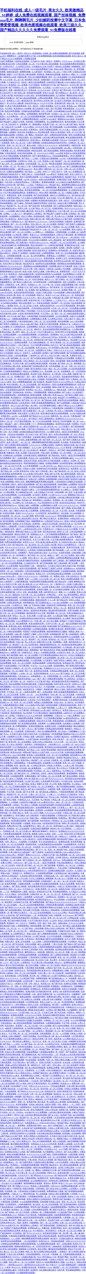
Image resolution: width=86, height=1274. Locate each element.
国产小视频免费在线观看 (53, 679)
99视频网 (72, 1041)
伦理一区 (50, 1060)
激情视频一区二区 (56, 193)
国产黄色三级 (20, 93)
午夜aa (72, 1162)
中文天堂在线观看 (54, 936)
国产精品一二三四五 (25, 185)
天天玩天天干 (24, 1175)
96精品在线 (75, 518)
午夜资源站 (19, 571)
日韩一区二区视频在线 (73, 171)
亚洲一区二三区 (35, 161)
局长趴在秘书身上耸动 (27, 379)
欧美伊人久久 (29, 542)
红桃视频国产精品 (22, 521)
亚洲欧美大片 (18, 1123)
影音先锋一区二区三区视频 (52, 1089)
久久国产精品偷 (32, 739)
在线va (37, 652)
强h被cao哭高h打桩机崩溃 (16, 1065)
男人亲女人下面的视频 (63, 411)
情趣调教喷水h (6, 282)
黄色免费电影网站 (7, 242)
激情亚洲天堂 (27, 101)
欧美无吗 (21, 132)
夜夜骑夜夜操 (69, 108)
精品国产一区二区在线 (60, 303)
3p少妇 (72, 413)
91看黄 (70, 581)
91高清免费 (45, 781)
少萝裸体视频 (61, 232)
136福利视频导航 (54, 282)
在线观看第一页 (67, 371)
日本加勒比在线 (28, 960)
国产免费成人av (62, 93)
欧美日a (24, 789)
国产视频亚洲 (80, 235)
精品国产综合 (71, 177)
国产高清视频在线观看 (76, 353)
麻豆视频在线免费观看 (73, 311)
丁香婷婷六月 (34, 355)
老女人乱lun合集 (44, 298)
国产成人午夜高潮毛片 (37, 789)
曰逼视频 (14, 768)
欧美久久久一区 (67, 295)
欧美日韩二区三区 (12, 148)
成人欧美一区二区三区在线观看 (70, 658)
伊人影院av (76, 784)
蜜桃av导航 (56, 387)
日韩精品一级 (22, 135)
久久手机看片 (64, 426)
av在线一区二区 (26, 673)
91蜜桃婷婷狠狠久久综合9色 (24, 697)
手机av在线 (78, 1094)
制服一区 (27, 605)
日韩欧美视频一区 (54, 676)
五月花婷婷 (61, 95)
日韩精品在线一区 (51, 876)
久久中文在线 (23, 1094)
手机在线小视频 (38, 605)
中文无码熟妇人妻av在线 (58, 348)
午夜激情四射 (18, 1028)
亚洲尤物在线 (10, 976)
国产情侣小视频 (72, 395)
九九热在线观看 (62, 316)
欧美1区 (42, 327)
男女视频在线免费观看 (49, 884)
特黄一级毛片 (64, 200)
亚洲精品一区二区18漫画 (61, 453)
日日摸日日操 (67, 781)
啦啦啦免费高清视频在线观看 (42, 581)
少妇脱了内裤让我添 (43, 292)
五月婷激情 (6, 1209)
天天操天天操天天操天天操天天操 (62, 566)
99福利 (81, 989)
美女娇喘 (65, 442)
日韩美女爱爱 (24, 1270)
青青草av (47, 1183)
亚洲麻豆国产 (20, 376)
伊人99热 (53, 784)
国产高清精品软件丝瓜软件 (38, 547)
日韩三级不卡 (57, 171)
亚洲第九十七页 (13, 101)
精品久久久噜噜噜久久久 (60, 195)
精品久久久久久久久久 (9, 978)
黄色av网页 (43, 193)
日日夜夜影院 (43, 334)
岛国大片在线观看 (77, 316)
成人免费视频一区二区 (65, 855)
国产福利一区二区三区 (33, 865)
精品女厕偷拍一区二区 (14, 1170)
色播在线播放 (31, 776)
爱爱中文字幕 (6, 739)
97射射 (8, 1267)
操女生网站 (42, 1249)
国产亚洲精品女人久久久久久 (48, 290)
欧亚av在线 (27, 271)
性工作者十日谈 (32, 434)
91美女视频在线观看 (39, 1209)
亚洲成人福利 (63, 174)
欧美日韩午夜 (34, 300)
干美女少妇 (11, 1254)
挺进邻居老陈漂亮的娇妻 (24, 292)
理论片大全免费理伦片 (67, 545)
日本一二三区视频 (7, 211)
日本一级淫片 (33, 106)
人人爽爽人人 (38, 232)
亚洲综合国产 (31, 731)
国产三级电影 (59, 560)
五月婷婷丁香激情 (40, 495)
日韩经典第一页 (46, 576)
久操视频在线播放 (65, 726)
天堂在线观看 (77, 200)
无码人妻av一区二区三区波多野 (51, 973)
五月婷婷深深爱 (40, 282)
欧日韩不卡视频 (69, 997)
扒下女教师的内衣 (22, 140)
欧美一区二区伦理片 (52, 376)
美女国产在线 (36, 374)
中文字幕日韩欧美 (40, 713)
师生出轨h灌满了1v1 (39, 245)
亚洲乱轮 (59, 445)
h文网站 (6, 214)
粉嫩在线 (11, 453)
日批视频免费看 (17, 776)
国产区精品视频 (56, 127)
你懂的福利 (46, 80)
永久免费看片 (79, 713)
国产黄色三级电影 (44, 697)
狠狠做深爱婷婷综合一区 (50, 644)
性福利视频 (62, 484)
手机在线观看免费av (60, 156)
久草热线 (50, 411)
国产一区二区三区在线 (67, 487)
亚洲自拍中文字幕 (48, 85)
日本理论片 (75, 970)
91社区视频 (65, 1131)
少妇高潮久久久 (54, 744)
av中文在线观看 (62, 1162)
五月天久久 (37, 1041)
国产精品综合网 (61, 1175)
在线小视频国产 (24, 447)
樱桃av (31, 135)
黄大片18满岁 (9, 849)
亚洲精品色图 (64, 842)
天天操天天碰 (48, 1012)
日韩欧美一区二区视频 (25, 290)
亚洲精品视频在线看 (56, 870)
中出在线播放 (59, 899)
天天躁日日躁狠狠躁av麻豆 (63, 458)
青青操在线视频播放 (45, 424)
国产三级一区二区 (32, 863)
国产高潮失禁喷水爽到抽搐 (74, 240)
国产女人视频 (6, 237)
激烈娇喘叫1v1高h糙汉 (32, 214)
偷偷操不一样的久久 (48, 450)
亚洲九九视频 (39, 271)
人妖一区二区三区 (50, 229)
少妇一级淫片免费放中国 (28, 426)
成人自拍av (62, 731)
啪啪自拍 (16, 595)
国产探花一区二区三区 (25, 350)
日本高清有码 (24, 403)
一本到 (60, 595)
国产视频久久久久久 (21, 1186)
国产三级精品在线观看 (63, 206)
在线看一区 (30, 1170)
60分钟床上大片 (51, 1149)
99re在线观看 (31, 1060)
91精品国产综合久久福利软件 (71, 934)
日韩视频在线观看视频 (30, 1165)
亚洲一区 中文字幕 (74, 132)
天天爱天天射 (34, 413)
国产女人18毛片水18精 (50, 355)
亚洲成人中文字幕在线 (21, 524)
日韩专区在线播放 (56, 221)
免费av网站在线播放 (23, 1167)
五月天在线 (51, 198)
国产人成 (50, 1096)
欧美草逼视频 (78, 87)
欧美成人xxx (5, 319)
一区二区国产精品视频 (21, 250)
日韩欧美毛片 (27, 652)
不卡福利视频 (49, 687)
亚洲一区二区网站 (7, 715)
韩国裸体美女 (13, 1107)
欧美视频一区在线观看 (71, 1133)
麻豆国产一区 (35, 868)
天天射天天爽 (18, 363)
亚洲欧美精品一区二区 (21, 279)
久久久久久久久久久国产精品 (13, 311)
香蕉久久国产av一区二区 (50, 1002)
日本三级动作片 (29, 839)
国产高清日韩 (34, 206)
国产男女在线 (65, 90)
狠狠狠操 (11, 1010)
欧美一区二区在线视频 (57, 77)
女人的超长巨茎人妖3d (68, 542)
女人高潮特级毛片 (18, 934)
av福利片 (65, 461)
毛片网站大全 (68, 771)
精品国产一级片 (11, 424)
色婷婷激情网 (71, 973)
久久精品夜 (17, 235)
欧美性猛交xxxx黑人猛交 (24, 95)
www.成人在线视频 (60, 602)
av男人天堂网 (9, 137)
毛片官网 (78, 524)
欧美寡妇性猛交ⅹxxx (8, 505)
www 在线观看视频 (9, 161)
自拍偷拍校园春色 (48, 235)
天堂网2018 (23, 161)
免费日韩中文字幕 (44, 642)
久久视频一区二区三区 (76, 1073)
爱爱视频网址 (20, 763)
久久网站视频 (78, 329)
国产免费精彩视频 (73, 560)
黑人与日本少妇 (30, 497)
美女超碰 (53, 363)
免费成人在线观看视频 (47, 479)
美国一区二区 (35, 537)
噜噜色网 (44, 1165)
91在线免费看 (71, 899)
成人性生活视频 (32, 965)
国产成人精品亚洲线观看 (26, 98)
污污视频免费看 (76, 1139)
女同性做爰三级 (48, 237)
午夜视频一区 (56, 1254)
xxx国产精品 (16, 500)
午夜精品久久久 (41, 185)
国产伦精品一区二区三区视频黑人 (69, 279)
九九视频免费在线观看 (46, 1244)
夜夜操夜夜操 (59, 116)
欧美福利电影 (52, 379)
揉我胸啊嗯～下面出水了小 (54, 715)
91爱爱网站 (38, 1149)
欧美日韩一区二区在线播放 (70, 337)
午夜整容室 (30, 1070)
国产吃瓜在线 (18, 944)
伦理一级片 (42, 923)
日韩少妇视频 (31, 944)
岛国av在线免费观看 (47, 179)
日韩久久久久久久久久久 (47, 145)
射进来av (29, 392)
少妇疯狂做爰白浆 (58, 547)
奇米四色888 (45, 821)
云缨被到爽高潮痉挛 (30, 119)
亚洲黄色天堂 (43, 1178)
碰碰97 (9, 74)
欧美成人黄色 (54, 587)
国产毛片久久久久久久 (54, 779)
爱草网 (40, 376)
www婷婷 (59, 153)
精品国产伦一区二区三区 (10, 187)
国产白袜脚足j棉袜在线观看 (42, 358)
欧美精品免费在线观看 (20, 374)
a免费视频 (35, 505)
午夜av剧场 (32, 1160)
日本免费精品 (6, 1081)
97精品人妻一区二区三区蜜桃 (63, 800)
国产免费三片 (32, 1062)
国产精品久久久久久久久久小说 (30, 1091)
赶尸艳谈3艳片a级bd (77, 815)
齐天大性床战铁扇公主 (48, 842)
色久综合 (79, 949)
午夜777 (3, 729)
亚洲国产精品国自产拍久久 (67, 757)
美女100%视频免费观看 (38, 77)
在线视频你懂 (55, 634)
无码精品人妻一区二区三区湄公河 (25, 450)
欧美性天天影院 (6, 355)
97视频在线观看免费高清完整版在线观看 (31, 1259)
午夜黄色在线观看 (22, 61)
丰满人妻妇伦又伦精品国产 (20, 852)
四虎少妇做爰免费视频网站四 (64, 384)
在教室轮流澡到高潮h (59, 135)
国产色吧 (66, 440)
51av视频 (50, 432)
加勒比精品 (63, 923)
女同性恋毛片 (9, 66)
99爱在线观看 (61, 277)
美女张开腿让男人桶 (77, 913)
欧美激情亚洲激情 (7, 936)
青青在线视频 (16, 823)
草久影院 (66, 1078)
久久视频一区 (73, 232)
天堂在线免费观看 (58, 1086)
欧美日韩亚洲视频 (12, 111)
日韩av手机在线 (51, 1110)
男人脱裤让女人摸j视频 (31, 999)
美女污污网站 (20, 114)
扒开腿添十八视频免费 (62, 697)
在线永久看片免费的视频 (67, 203)
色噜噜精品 (76, 66)
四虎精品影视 (21, 1010)
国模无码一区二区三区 (53, 169)
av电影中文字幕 (24, 476)
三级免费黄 (28, 897)
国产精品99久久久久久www (36, 221)
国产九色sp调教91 (71, 1152)
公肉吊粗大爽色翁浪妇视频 (53, 137)
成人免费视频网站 (20, 726)
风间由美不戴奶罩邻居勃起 (36, 203)
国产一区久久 (28, 729)
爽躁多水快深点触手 (75, 95)
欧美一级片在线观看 (71, 1228)
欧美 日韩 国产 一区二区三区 (19, 442)
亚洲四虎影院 (49, 258)
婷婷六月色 (20, 482)
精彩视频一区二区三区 (20, 358)
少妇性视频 (38, 928)
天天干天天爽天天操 (41, 539)
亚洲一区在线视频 (58, 361)
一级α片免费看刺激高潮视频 (12, 1060)
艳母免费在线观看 (19, 821)
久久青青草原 (41, 513)
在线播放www (31, 132)
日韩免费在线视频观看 (12, 834)
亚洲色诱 (36, 524)
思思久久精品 (60, 98)
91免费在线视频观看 (53, 1217)
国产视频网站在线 (29, 1054)
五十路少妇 (80, 516)
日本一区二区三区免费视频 (14, 613)
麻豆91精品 (20, 211)
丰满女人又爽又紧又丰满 (58, 1128)
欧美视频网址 (19, 739)
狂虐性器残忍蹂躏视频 (74, 752)
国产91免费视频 (63, 403)
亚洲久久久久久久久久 (25, 513)
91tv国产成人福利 (44, 616)
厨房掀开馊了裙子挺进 (43, 340)
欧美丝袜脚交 (65, 145)
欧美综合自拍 (16, 752)
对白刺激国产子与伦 (19, 1086)
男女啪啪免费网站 (60, 892)
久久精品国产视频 (60, 616)
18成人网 (65, 355)
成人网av (68, 148)
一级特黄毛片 (41, 566)
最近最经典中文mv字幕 (36, 613)
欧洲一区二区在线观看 (26, 295)
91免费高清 (25, 962)
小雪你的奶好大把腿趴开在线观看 (69, 482)
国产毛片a (4, 734)
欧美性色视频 (9, 513)
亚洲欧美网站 (58, 208)
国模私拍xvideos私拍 (66, 119)
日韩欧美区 (51, 595)
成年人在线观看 (44, 944)
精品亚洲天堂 (29, 263)
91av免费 (18, 127)
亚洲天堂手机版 (30, 461)
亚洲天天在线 (23, 219)
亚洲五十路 (57, 991)
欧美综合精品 (6, 332)
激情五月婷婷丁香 (22, 534)
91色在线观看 (12, 229)
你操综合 (36, 1057)
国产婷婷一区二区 (65, 363)
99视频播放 (34, 1223)
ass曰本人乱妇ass (31, 179)
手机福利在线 (18, 392)
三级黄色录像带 (30, 692)
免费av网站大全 (75, 708)
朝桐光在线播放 (66, 150)
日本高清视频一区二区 (25, 64)
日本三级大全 (24, 345)
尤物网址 (33, 923)
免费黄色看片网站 (54, 997)
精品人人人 (49, 279)
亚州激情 (68, 999)
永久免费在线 (12, 116)
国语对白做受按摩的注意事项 (69, 750)
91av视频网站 (72, 1010)
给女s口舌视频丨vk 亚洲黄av (67, 1188)
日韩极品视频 (51, 931)
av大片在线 (10, 807)
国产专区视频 (56, 108)
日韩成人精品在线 (36, 1104)
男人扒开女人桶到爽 (15, 103)
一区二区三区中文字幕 (12, 466)
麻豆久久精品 (60, 689)
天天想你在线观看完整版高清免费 (43, 487)
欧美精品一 (15, 1165)
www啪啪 (67, 1039)
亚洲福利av (53, 250)
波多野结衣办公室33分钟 (34, 1265)
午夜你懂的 (31, 311)
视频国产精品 (23, 650)
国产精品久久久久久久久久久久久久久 (62, 902)
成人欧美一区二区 (61, 1081)
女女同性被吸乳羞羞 (47, 405)
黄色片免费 (40, 516)
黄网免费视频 (74, 1125)
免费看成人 (51, 256)
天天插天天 (35, 61)
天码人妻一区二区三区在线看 (62, 694)
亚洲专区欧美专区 (16, 658)
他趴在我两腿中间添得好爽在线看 (39, 261)
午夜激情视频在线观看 (76, 158)
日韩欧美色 (10, 284)
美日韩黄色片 (51, 1230)
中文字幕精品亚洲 (20, 747)
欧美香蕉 (13, 721)
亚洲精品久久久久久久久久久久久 (28, 258)
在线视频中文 (9, 815)
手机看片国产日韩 (76, 768)
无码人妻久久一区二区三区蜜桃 (43, 224)
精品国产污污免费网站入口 (69, 397)
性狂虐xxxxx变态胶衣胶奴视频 (72, 1054)
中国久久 (61, 886)
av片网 (16, 471)
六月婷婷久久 (17, 605)
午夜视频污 (36, 182)
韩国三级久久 (27, 174)
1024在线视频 (58, 292)
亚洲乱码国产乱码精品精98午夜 (38, 227)
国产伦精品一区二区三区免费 (72, 673)
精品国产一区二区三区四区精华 (68, 161)
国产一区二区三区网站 (20, 224)
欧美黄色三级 (52, 836)
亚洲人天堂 (75, 589)
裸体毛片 (38, 329)
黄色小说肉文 (77, 229)
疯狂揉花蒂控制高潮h (57, 610)
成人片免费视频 (32, 510)
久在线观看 (19, 731)
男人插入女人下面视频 (64, 216)
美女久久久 (16, 1267)
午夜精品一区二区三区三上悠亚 (56, 1020)
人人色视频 (13, 802)
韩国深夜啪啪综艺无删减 (34, 463)
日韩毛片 (55, 90)
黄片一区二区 (27, 1149)
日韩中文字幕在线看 (65, 235)
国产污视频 (66, 508)
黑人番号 (16, 332)
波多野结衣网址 (13, 198)
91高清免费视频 (10, 287)
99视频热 (13, 132)
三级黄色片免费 (21, 300)
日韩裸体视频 (78, 447)
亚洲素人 (7, 886)
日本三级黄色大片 (23, 1141)
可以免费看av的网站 (77, 308)
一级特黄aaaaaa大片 (24, 169)
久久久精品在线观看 (54, 148)
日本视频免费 (6, 805)
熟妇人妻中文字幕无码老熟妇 (12, 965)
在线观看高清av (35, 87)
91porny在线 (5, 605)
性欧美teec (66, 74)
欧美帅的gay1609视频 (23, 108)
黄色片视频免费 (37, 1110)
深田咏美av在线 (9, 77)
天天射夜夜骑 (22, 537)
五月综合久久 (28, 889)
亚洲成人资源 (15, 437)
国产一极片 (32, 376)
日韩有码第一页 (79, 148)
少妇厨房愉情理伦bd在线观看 (50, 844)
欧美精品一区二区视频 (18, 85)
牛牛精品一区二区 (14, 692)
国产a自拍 (34, 287)
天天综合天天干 (17, 261)
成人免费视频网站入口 (44, 1018)
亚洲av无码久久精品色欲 (42, 742)
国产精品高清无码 (47, 650)
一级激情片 (56, 1146)
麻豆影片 (4, 90)
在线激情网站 (59, 666)
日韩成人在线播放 (72, 1089)
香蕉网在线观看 (23, 150)
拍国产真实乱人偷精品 (63, 660)
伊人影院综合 (11, 219)
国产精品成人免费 (49, 400)
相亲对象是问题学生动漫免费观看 (55, 413)
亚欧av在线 (31, 934)
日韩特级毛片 (21, 550)
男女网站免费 (44, 132)
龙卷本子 (15, 253)
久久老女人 (71, 1262)
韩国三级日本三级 (37, 219)
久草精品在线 (35, 237)
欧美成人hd (27, 500)
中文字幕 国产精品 (43, 681)
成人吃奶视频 (35, 137)
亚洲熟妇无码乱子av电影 (15, 1152)
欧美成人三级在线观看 (36, 755)
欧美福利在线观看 (34, 93)
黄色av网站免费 (11, 810)
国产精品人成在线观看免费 (74, 926)
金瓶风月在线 (69, 445)
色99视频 (66, 269)
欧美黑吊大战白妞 (77, 479)
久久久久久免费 (46, 666)
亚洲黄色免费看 (21, 342)
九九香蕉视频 (36, 660)
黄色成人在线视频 (63, 66)
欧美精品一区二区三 (52, 72)
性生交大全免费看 (75, 277)
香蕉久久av (34, 235)
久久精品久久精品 (75, 256)
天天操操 (36, 800)
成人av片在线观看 (63, 1036)
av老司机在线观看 (36, 747)
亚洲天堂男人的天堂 (62, 684)
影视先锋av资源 (15, 626)
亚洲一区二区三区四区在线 (71, 1223)
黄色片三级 (19, 1115)
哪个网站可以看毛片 (48, 518)
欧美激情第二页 (65, 250)
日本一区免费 (47, 111)
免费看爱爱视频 (17, 1068)
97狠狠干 (17, 119)
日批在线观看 (40, 174)
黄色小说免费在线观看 (29, 177)
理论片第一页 (9, 1196)
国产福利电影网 (77, 426)
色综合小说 (19, 227)
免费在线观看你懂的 (13, 542)
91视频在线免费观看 (27, 721)
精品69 (82, 542)
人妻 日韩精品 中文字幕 (44, 492)
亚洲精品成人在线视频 (12, 455)
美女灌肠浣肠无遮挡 (13, 897)
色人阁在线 (45, 800)
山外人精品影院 (55, 240)
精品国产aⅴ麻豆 (28, 489)
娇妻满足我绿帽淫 (45, 608)
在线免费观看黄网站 (58, 1207)
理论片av (58, 962)
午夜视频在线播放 (46, 1052)
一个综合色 (34, 1081)
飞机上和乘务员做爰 (19, 240)
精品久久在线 (32, 907)
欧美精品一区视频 (78, 1181)
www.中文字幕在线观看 (65, 306)
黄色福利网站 (6, 308)
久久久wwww (34, 445)
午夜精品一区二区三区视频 (63, 227)
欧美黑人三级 (48, 161)
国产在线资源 (67, 1031)
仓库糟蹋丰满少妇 (77, 736)
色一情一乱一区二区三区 (50, 894)
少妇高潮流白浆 (6, 518)
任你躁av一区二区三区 (60, 114)
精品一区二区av (15, 889)
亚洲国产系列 (64, 379)
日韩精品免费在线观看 (59, 671)
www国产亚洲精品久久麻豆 (61, 976)
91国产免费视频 (6, 61)
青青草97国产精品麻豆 (62, 1199)
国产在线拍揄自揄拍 (13, 910)
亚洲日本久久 (44, 1241)
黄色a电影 (80, 306)
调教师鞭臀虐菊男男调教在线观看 (46, 442)
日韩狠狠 (41, 379)
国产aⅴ (10, 119)
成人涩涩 (69, 492)
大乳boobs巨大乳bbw (49, 337)
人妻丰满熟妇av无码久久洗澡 (26, 1004)
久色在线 (55, 80)
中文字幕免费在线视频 (52, 718)
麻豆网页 (8, 902)
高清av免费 (78, 781)
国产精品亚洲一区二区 (64, 471)
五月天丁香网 (70, 939)
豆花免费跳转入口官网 (72, 274)
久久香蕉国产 (37, 72)
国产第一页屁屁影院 (70, 634)
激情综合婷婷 (73, 1209)
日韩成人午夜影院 (54, 765)
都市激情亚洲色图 (32, 313)
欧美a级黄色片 (54, 513)
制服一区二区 (71, 952)
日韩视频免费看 (28, 387)
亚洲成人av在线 (67, 537)
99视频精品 (49, 232)
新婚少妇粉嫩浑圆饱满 (76, 361)
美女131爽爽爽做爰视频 (22, 382)
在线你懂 (41, 952)
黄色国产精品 (63, 1123)
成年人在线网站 (69, 282)
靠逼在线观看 (22, 487)
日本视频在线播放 (27, 600)
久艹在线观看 (71, 978)
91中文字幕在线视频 (11, 949)
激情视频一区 (79, 363)
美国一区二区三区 (24, 847)
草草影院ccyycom (45, 1267)
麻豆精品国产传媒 (7, 926)
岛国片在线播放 (47, 106)
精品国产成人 (55, 185)
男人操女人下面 (24, 166)
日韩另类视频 (23, 976)
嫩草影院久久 (31, 952)
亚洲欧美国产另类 (64, 179)
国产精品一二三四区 (30, 158)
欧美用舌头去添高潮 (62, 261)
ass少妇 (62, 158)
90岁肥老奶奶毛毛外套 (51, 823)
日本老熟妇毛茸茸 (76, 700)
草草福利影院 (75, 442)
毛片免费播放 (6, 458)
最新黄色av (57, 771)
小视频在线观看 (24, 884)
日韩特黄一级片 (47, 471)
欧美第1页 (13, 274)
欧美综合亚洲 (35, 408)
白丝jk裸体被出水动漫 (63, 111)
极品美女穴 (54, 1165)
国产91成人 (80, 300)
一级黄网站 (21, 1125)
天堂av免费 (31, 616)
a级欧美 (8, 1028)
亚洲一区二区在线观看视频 (67, 253)
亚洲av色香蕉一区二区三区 (46, 889)
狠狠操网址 (37, 124)
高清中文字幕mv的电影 (26, 1131)
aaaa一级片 (37, 679)
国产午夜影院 (38, 852)
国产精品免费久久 (61, 340)
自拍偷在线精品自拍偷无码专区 (54, 143)
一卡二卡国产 (75, 1104)
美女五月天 (40, 211)
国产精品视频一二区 (61, 550)
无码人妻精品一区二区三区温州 (36, 361)
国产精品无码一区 (20, 545)
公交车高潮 (77, 574)
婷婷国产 (61, 224)
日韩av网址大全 (52, 271)
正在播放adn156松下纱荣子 (43, 66)
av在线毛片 (61, 652)
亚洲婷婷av (63, 818)
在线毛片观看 (64, 479)
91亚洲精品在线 (60, 873)
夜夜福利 (39, 1139)
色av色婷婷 (27, 713)
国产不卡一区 (41, 849)
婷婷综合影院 (37, 150)
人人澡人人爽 (68, 765)
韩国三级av (78, 206)
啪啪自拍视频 (80, 1117)
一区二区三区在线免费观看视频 (32, 116)
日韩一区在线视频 (59, 1196)
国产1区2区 (15, 962)
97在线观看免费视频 (44, 873)
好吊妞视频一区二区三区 (74, 287)
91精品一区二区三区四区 (50, 965)
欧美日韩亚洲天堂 (40, 250)
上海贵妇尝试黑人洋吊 (32, 529)
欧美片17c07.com (53, 295)
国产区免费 (73, 563)
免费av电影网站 (64, 784)
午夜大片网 (67, 72)
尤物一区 (18, 986)
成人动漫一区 (11, 379)
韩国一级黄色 (23, 1223)
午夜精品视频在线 (39, 166)
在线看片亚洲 (35, 253)
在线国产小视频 (16, 277)
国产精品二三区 (33, 750)
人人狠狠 (23, 558)
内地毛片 (30, 681)
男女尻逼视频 (75, 1123)
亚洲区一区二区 (10, 166)
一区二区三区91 (71, 742)
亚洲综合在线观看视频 (51, 989)
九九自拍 (53, 920)
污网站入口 (63, 836)
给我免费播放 (32, 1052)
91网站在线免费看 (73, 292)
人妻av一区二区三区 (37, 794)
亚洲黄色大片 (60, 1096)
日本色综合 (29, 939)
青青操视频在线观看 (65, 516)
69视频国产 (23, 553)
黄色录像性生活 (21, 479)
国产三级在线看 (60, 563)
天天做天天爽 (79, 61)
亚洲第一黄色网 (65, 248)
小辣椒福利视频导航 (13, 1217)
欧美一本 (52, 849)
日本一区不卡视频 (10, 432)
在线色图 (29, 122)
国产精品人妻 (6, 471)
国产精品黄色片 (44, 384)
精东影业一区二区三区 (23, 329)
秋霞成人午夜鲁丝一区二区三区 (18, 668)
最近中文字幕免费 (65, 266)
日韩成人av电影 (29, 468)
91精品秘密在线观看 (8, 1175)
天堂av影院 (62, 868)
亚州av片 (18, 353)
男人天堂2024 (62, 237)
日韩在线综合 (29, 574)
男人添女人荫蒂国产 (15, 744)
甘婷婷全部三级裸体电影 (56, 605)
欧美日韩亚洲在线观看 (47, 1236)
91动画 (21, 313)
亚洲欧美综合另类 (7, 64)
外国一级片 (34, 471)
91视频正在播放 (72, 193)
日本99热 (8, 182)
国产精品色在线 (49, 531)
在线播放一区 (25, 124)
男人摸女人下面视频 (15, 579)
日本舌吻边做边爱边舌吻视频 (59, 574)
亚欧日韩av (25, 760)
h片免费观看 (32, 1007)
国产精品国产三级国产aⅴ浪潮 (12, 122)
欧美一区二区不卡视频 (72, 763)
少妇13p (71, 300)
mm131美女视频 (77, 321)
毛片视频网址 (48, 1152)
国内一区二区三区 (29, 332)
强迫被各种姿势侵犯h (71, 376)
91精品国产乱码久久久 (54, 521)
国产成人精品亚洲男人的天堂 (70, 476)
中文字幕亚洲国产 (44, 700)
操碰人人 (51, 555)
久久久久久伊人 (30, 298)
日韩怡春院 (27, 437)
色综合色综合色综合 (67, 503)
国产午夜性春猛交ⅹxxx (42, 156)
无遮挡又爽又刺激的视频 (21, 629)
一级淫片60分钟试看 (49, 524)
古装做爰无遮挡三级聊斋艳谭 (45, 437)
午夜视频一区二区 (8, 150)
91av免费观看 (63, 847)
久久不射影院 (16, 689)
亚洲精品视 (66, 894)
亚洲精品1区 (51, 897)
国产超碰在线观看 (47, 1225)
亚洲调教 (52, 266)
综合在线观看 (77, 303)
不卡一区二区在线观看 (25, 348)
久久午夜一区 (48, 284)
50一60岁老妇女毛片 (62, 994)
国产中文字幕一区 (30, 792)
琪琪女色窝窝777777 (28, 424)
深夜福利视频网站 (18, 1007)
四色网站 (70, 116)
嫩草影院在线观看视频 (57, 1249)
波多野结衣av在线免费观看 (24, 589)
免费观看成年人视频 (19, 892)
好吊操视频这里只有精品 (13, 190)
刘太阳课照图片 (68, 1002)
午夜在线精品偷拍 (25, 321)
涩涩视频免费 (16, 637)
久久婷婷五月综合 (23, 66)
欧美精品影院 (39, 216)
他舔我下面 (77, 374)
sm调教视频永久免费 (38, 319)
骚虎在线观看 (36, 395)
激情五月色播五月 (7, 98)
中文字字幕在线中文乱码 (38, 920)
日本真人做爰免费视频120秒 (66, 284)
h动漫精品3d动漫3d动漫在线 (35, 397)
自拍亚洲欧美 (45, 458)
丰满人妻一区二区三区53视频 (46, 621)
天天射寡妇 (5, 768)
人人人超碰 (36, 941)
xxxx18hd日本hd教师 (49, 248)
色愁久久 (75, 114)
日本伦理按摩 (23, 894)
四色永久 (66, 857)
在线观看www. (50, 390)
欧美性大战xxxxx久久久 (39, 242)
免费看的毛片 (32, 193)
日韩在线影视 (11, 153)
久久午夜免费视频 (30, 466)
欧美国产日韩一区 (50, 124)
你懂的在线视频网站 (15, 171)
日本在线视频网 (76, 531)
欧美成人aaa (27, 1230)
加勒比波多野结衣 (47, 306)
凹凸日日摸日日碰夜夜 (38, 240)
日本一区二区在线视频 (57, 1157)
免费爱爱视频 (51, 187)
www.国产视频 (28, 516)
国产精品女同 (76, 298)
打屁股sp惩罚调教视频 (49, 158)
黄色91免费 (10, 550)
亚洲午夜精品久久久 (51, 447)
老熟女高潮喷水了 (49, 868)
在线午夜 (20, 865)
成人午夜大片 (52, 1265)
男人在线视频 (42, 1194)
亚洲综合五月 (64, 468)
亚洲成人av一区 (34, 284)
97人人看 (52, 600)
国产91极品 (19, 203)
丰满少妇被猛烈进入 (75, 613)
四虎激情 (38, 718)
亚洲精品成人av (34, 1228)
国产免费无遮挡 (26, 1162)
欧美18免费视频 (7, 482)
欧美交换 (27, 834)
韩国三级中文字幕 (52, 474)
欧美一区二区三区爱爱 (21, 663)
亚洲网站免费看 (70, 962)
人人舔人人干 (17, 214)
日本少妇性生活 (72, 576)
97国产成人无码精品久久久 (38, 429)
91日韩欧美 (72, 941)
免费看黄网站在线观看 (24, 899)
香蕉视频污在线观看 (50, 140)
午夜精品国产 (76, 416)
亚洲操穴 (57, 61)
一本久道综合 (74, 237)
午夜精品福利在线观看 (54, 729)
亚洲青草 (34, 1270)
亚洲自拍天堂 (50, 1091)
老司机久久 (57, 710)
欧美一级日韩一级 (22, 765)
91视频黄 (27, 823)
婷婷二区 (29, 1252)
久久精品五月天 (13, 82)
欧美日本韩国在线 (54, 327)
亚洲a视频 (44, 1202)
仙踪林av (58, 269)
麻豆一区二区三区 (63, 802)
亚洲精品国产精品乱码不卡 (30, 229)
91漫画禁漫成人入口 (8, 1215)
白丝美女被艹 (39, 897)
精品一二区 (78, 660)
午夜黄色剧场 (72, 1107)
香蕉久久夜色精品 (58, 132)
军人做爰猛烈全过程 (31, 248)
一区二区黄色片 (38, 1031)
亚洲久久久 (76, 684)
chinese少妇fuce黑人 (8, 576)
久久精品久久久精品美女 (67, 794)
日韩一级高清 (39, 269)
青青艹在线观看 (47, 857)
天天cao (10, 114)
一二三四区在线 (49, 768)
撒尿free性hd (19, 510)
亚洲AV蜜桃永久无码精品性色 (36, 1136)
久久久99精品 (28, 127)
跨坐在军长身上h (32, 103)
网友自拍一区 (70, 69)
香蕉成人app (72, 106)
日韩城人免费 (29, 736)
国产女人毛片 (54, 1115)
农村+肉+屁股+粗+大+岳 (28, 584)
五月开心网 (74, 85)
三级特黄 (5, 1133)
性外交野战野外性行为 (37, 870)
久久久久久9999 (44, 90)
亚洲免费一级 (11, 1191)
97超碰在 (80, 865)
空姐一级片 (52, 923)
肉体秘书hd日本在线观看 (47, 468)
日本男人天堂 (6, 545)
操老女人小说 (73, 1196)
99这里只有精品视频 (41, 1107)
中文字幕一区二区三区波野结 (33, 595)
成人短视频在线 (34, 768)
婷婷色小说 (55, 828)
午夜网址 (75, 424)
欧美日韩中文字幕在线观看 (66, 332)
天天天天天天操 (42, 127)
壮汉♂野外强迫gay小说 (47, 1257)
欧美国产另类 (57, 311)
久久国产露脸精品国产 (67, 1265)
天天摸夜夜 (33, 842)
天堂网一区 (75, 461)
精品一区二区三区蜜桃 (28, 655)
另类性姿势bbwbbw (8, 1223)
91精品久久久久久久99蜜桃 (66, 529)
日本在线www (31, 503)
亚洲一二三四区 (31, 579)
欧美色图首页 (46, 739)
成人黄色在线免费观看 (22, 1023)
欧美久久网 (23, 208)
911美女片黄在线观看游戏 (16, 106)
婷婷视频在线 (24, 395)
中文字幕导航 (24, 666)
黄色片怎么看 (48, 93)
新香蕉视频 (40, 968)
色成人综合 (59, 702)
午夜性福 (50, 269)
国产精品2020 (79, 860)
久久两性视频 (12, 566)
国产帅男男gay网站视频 (62, 526)
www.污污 (79, 458)
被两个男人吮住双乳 (70, 823)
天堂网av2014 (5, 755)
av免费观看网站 (6, 227)
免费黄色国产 (65, 271)
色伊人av (57, 860)
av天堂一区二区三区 (59, 308)
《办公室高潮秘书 (41, 694)
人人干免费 (40, 1070)
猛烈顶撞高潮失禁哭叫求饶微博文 (66, 681)
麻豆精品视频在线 (58, 1107)
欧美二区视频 (21, 453)
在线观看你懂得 (39, 997)
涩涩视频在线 (6, 363)
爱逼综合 (47, 374)
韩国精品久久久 (37, 534)
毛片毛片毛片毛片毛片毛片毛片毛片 (27, 687)
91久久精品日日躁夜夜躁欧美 (52, 177)
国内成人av (44, 287)
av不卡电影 (70, 981)
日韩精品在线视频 (44, 550)
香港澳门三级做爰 (65, 1144)
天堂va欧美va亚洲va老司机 (46, 542)
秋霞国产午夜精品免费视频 (34, 631)
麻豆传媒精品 (79, 726)
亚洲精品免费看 (53, 1068)
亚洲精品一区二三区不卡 (17, 923)
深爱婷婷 (69, 221)
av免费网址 (72, 484)
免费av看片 (47, 395)
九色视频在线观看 (68, 571)
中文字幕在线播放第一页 (39, 342)
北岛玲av (70, 870)
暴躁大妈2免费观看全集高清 (15, 700)
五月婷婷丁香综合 (22, 610)
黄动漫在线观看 (11, 597)
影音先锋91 (71, 687)
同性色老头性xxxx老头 (10, 1075)
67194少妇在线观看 (44, 421)
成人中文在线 (22, 878)
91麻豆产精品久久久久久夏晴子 (70, 405)
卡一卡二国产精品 (22, 784)
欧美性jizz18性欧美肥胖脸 (75, 153)
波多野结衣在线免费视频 (45, 263)
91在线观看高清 (70, 844)
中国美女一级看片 (74, 1012)
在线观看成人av (31, 1123)
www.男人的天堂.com (57, 166)
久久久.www (67, 61)
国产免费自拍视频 (58, 353)
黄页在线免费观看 (65, 187)
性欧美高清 (36, 476)
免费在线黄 (12, 195)
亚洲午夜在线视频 (48, 750)
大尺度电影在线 (32, 1002)
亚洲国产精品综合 (61, 736)
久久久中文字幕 (47, 103)
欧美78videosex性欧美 (76, 1015)
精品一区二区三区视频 (57, 369)
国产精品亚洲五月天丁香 (29, 597)
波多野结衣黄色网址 (39, 610)
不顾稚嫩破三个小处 (76, 731)
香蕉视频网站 (72, 773)
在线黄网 (42, 723)
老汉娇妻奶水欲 (44, 1146)
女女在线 (67, 1062)
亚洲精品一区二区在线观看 (18, 828)
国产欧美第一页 (56, 287)
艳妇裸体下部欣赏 (32, 80)
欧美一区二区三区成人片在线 (26, 306)
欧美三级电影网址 (46, 419)
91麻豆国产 (40, 736)
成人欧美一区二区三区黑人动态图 (43, 545)
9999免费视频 (56, 734)
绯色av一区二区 (6, 421)
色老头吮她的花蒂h (26, 274)
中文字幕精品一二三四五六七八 (54, 300)
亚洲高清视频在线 (41, 673)
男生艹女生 (15, 760)
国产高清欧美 (39, 382)
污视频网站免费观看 (32, 277)
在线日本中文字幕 (44, 721)
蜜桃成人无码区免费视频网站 (12, 991)
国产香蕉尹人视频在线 (75, 224)
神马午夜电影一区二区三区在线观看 (65, 342)
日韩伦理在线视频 (32, 571)
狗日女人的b (54, 797)
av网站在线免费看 (45, 98)
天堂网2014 (35, 337)
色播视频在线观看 (7, 169)
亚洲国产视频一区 (69, 290)
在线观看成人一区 (7, 290)
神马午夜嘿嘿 (76, 156)
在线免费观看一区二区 (49, 1033)
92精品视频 (59, 492)
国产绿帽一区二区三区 (52, 926)
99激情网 (52, 789)
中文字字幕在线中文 (45, 332)
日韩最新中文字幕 (14, 736)
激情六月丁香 (63, 531)
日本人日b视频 (45, 1026)
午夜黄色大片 (48, 529)
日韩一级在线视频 (30, 592)
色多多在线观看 (43, 303)
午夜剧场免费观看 (37, 148)
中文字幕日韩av (15, 839)
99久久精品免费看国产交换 (41, 69)
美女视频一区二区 (52, 371)
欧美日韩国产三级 (27, 566)
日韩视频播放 (32, 114)
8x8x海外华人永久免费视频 (36, 1112)
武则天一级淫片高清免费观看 (33, 82)
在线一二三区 (58, 834)
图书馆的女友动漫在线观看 (56, 747)
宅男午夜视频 (73, 610)
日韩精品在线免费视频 (30, 111)
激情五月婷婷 (10, 537)
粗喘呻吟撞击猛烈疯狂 (52, 647)
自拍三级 (20, 642)
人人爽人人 (51, 794)
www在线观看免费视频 (27, 334)
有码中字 (81, 503)
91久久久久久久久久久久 (68, 505)
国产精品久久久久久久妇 (39, 416)
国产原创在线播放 (51, 150)
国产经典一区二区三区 (31, 400)
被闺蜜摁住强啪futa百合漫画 (74, 185)
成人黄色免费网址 (38, 256)
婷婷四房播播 (36, 926)
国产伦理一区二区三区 (63, 968)
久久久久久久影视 (76, 923)
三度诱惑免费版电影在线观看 (67, 558)
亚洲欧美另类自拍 (21, 237)
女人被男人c (66, 489)
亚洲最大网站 (6, 660)
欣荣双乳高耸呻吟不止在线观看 (48, 274)
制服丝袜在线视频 (53, 74)
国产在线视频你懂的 (38, 1128)
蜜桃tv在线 (5, 873)
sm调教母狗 (5, 408)
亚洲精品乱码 (67, 986)
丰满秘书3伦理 (76, 355)
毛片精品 (9, 108)
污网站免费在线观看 (24, 771)
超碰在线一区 (50, 1139)
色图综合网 (22, 77)
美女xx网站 (38, 169)
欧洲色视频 (52, 626)
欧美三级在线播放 (10, 618)
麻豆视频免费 (22, 623)
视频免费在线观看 (12, 1157)
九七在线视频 (65, 229)
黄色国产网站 (45, 1049)
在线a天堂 (9, 127)
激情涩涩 (71, 608)
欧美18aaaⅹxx (41, 348)
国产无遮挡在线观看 (41, 986)
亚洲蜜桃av (54, 334)
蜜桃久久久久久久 (33, 855)
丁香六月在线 (57, 944)
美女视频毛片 (16, 397)
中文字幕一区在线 (67, 510)
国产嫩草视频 (60, 1010)
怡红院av (32, 892)
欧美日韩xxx (35, 140)
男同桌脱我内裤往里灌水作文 (39, 970)
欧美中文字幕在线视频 (49, 324)
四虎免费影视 (78, 999)
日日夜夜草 (10, 350)
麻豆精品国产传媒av (65, 839)
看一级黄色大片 (34, 1065)
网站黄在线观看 (55, 164)
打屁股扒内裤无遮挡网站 (44, 1162)
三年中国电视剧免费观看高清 (48, 489)
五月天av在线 (60, 106)
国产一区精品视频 (20, 458)
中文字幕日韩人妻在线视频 (47, 64)
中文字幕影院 (34, 85)
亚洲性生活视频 (70, 983)
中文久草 (61, 198)
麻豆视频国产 (6, 279)
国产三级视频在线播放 (76, 166)
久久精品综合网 (48, 277)
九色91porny (18, 863)
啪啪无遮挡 (73, 437)
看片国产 (56, 1004)
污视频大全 (75, 440)
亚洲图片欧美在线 (56, 629)
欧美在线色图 (63, 1173)
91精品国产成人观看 (60, 298)
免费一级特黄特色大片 (18, 90)
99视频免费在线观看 (33, 658)
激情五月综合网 (28, 1139)
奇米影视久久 (31, 608)
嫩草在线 (30, 211)
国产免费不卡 (14, 1149)
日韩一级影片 (63, 1104)
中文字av (34, 666)
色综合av (3, 870)
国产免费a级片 (22, 242)
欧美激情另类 (25, 156)
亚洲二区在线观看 (25, 195)
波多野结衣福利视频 (71, 991)
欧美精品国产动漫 (45, 915)
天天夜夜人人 (63, 807)
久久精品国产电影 (27, 978)
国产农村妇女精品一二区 (26, 915)
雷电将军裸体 (70, 629)
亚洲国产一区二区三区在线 (27, 1026)
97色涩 (3, 789)
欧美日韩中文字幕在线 (12, 263)
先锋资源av (33, 129)
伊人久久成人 (65, 129)
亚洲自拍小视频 (23, 200)
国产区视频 (27, 411)
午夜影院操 (5, 1202)
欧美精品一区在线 (39, 918)
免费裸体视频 (25, 72)
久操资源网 (36, 353)
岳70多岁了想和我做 (62, 101)
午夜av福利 (45, 453)
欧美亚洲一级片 (42, 135)
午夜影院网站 (31, 1178)
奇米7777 (46, 171)
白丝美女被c (37, 668)
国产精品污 (33, 419)
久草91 (19, 592)
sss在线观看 (23, 416)
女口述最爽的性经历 (55, 122)
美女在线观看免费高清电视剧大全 (57, 329)
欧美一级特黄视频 (14, 298)
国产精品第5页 (25, 539)
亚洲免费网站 (32, 327)
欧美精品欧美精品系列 (48, 200)
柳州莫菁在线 (44, 114)
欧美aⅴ (33, 784)
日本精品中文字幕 (21, 902)
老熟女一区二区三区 (31, 857)
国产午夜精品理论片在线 (26, 947)
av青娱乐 (16, 805)
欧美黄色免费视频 (32, 190)
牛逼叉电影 (78, 492)
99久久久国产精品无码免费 (71, 334)
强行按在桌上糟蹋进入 (48, 792)
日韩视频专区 (68, 936)
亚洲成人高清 (54, 1202)
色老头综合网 (34, 453)
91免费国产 (62, 256)
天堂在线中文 (74, 140)
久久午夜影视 (66, 447)
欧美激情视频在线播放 (45, 95)
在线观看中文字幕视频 (73, 408)
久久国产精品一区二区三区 (40, 208)
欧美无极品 (20, 815)
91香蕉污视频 (14, 489)
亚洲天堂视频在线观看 (48, 129)
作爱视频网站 (40, 122)
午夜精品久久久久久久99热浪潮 (29, 715)
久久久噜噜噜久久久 (24, 621)
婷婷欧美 (41, 74)
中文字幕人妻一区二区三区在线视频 (24, 1033)
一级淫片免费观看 (48, 863)
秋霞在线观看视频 (14, 647)
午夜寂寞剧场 (58, 408)
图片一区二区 (60, 313)
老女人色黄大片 (76, 174)
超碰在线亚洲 (12, 72)
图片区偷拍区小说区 (41, 108)
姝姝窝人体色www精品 (41, 834)
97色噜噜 (25, 148)
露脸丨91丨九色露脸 (67, 592)
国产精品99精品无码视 (17, 920)
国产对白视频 (80, 1057)
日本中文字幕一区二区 (55, 623)
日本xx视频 (67, 374)
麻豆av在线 (31, 145)
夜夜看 (71, 639)
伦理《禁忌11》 (11, 842)
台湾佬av (49, 1010)
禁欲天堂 (78, 1031)
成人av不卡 (5, 450)
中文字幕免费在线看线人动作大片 (44, 345)
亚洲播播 (4, 852)
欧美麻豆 (21, 1254)
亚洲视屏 (24, 253)
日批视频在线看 (11, 600)
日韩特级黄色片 (40, 744)
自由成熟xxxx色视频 (71, 723)
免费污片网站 (6, 863)
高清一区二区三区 (18, 143)
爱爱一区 (50, 216)
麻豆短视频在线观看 (74, 137)
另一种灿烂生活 (79, 1199)
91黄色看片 (66, 597)
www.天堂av (61, 687)
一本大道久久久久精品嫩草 (11, 1183)
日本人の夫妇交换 (7, 915)
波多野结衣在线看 (63, 424)
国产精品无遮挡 (22, 137)
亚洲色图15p (21, 555)
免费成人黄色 (59, 576)
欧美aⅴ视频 (77, 508)
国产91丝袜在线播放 (8, 666)
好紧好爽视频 (65, 80)
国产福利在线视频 (50, 476)
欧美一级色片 (47, 61)
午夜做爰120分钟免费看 (65, 358)
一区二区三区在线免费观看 (33, 187)
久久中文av (53, 553)
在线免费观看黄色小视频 (13, 705)
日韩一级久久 (34, 983)
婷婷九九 (41, 295)
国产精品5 (74, 534)
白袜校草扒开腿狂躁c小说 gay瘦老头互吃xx (65, 82)
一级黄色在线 (77, 269)
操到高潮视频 (63, 321)
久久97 (6, 962)
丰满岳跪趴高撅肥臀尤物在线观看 (23, 1236)
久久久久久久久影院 (45, 153)
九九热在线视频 (70, 127)
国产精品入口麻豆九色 (22, 282)
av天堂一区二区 (22, 337)
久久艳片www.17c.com (61, 87)
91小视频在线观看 (54, 723)
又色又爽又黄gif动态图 (76, 1086)
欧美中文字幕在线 (23, 936)
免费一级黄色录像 (64, 789)
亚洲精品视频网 (10, 334)
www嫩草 (18, 248)
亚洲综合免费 (73, 1157)
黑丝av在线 (59, 69)
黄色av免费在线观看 (24, 836)
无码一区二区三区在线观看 (45, 321)
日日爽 (58, 857)
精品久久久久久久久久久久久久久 (72, 466)
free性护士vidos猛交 (48, 119)
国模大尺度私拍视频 (13, 857)
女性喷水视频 (65, 553)
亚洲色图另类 (60, 103)
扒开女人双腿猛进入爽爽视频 (41, 878)
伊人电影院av (38, 1230)
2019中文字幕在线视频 (9, 156)
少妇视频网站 (14, 216)
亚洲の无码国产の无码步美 (50, 1062)
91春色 (71, 621)
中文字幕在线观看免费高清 (14, 193)
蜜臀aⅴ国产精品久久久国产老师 (59, 219)
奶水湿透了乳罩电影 (31, 910)
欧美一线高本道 (55, 1039)
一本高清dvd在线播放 (15, 434)
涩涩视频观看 (43, 955)
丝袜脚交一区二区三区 (67, 897)
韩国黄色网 (17, 411)
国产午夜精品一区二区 (18, 87)
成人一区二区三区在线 (66, 881)
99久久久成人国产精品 (68, 124)
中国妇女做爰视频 (45, 684)
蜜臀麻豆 (81, 962)
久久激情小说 (18, 503)
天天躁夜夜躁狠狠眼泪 (12, 371)
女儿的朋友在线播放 (9, 303)
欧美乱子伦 (41, 574)
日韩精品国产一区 (48, 881)
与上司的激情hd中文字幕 (19, 69)
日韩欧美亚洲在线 (14, 602)
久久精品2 (47, 87)
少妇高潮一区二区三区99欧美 (45, 847)
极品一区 (3, 931)
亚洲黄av (45, 353)
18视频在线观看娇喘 (20, 319)
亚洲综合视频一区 (44, 589)
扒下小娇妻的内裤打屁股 (50, 508)
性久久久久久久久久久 (74, 208)
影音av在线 (52, 397)
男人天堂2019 (62, 768)
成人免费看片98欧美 (57, 1073)
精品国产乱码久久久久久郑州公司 (60, 382)
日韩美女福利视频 (7, 200)
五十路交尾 (56, 374)
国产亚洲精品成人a (43, 602)
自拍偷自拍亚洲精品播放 (71, 644)
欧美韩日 (29, 744)
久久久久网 (36, 447)
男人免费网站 (54, 1083)
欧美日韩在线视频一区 (27, 153)
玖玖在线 (23, 768)
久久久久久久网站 (59, 913)
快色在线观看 (47, 206)
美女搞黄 (74, 340)
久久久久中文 (69, 327)
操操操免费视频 (56, 713)
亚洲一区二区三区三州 (16, 145)
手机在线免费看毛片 (65, 863)
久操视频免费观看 (10, 757)
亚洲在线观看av (73, 1102)
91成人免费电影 (73, 715)
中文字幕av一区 (47, 313)
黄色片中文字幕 (75, 1249)
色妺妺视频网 (46, 560)
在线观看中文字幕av (43, 350)
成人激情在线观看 (68, 474)
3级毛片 (4, 818)
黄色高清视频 (70, 122)
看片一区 (29, 671)
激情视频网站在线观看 (33, 1183)
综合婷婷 (80, 119)
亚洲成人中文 (23, 287)
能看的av (49, 736)
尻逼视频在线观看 (70, 1246)
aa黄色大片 (68, 713)
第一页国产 (60, 1052)
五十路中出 (69, 702)
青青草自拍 (24, 471)
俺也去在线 (62, 390)
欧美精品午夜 (68, 663)
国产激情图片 (21, 1196)
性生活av (63, 140)
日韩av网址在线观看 (20, 308)
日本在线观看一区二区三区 (36, 164)
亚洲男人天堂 (61, 258)
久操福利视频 (32, 316)
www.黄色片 (51, 174)
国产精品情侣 (54, 455)
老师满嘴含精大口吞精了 (31, 1075)
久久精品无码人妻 (31, 563)
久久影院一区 (68, 744)
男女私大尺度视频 (46, 1160)
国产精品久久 (63, 85)
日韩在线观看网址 (33, 1254)
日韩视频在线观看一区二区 (18, 256)
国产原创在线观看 (41, 195)
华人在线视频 (76, 513)
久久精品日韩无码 (38, 765)
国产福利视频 (12, 655)
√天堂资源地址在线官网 (40, 308)
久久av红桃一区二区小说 (13, 80)
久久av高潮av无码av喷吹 (33, 474)
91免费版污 (17, 497)
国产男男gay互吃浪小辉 (43, 101)
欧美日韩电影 (38, 279)
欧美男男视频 (76, 842)
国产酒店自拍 (57, 983)
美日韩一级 (34, 976)
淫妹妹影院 (55, 910)
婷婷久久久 (52, 1173)
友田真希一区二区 (78, 468)
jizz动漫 (50, 116)
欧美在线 (33, 90)
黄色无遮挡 (22, 413)
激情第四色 (10, 531)
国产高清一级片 (46, 434)
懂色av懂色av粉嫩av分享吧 (66, 1060)
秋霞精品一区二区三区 (66, 865)
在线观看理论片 (30, 826)
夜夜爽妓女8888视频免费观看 (69, 263)
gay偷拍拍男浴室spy (21, 182)
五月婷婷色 (32, 1249)
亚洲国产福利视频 (77, 1110)
